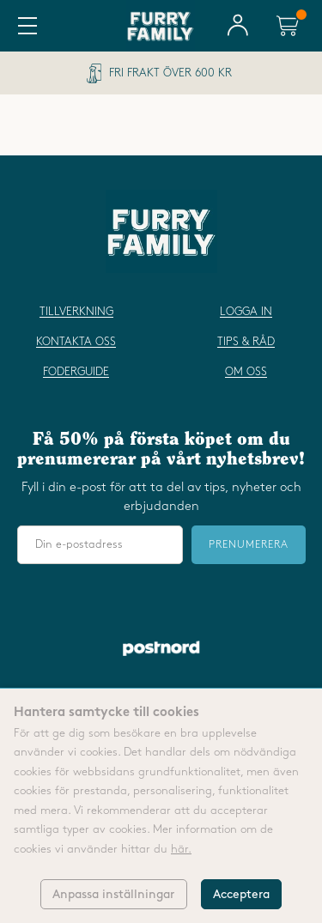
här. (181, 849)
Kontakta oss (76, 342)
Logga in (246, 312)
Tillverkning (76, 312)
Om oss (246, 372)
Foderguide (76, 372)
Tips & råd (246, 342)
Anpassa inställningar (113, 894)
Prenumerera (249, 545)
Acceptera (241, 894)
